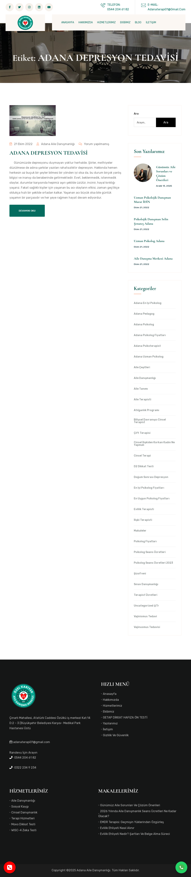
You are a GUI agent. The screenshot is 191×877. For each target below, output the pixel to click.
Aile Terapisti (142, 399)
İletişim (108, 729)
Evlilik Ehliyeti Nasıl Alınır (117, 828)
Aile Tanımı (141, 389)
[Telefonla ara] (10, 867)
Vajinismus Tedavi (145, 616)
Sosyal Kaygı (20, 806)
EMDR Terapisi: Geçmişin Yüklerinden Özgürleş (132, 822)
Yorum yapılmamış (93, 144)
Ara (136, 113)
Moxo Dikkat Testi (23, 824)
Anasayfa (109, 694)
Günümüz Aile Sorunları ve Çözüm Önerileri (130, 805)
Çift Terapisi (142, 433)
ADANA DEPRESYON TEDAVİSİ (48, 152)
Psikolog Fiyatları (145, 541)
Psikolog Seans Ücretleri (150, 552)
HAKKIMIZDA (85, 22)
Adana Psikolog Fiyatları (150, 335)
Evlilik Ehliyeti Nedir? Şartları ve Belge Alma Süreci (135, 834)
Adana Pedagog (144, 314)
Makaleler (140, 530)
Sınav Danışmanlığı (146, 584)
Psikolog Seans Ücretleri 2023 (153, 563)
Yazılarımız (110, 723)
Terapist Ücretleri (145, 595)
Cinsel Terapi (142, 455)
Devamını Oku (27, 210)
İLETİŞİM (151, 22)
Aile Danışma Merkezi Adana (153, 258)
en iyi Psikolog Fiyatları (149, 488)
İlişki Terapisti (143, 520)
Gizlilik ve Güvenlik (116, 735)
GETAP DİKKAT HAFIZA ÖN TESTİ (125, 717)
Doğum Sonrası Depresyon (151, 477)
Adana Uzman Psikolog (148, 356)
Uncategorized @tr (146, 605)
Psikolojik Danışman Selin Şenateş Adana (151, 221)
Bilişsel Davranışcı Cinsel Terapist (150, 421)
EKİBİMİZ (125, 22)
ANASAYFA (67, 22)
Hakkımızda (111, 699)
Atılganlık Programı (146, 410)
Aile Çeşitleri (142, 367)
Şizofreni (140, 573)
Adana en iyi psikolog (147, 303)
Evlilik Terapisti (144, 509)
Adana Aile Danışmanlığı (55, 144)
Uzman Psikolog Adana (149, 241)
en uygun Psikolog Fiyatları (152, 498)
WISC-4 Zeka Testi (23, 830)
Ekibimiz (108, 711)
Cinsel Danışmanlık (24, 812)
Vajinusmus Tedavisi (147, 627)
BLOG (138, 22)
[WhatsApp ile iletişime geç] (181, 867)
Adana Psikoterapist (147, 346)
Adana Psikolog (144, 324)
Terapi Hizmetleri (23, 818)
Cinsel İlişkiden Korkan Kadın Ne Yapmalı (154, 443)
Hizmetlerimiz (112, 705)
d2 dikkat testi (144, 466)
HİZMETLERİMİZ (106, 22)
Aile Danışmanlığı (145, 378)
